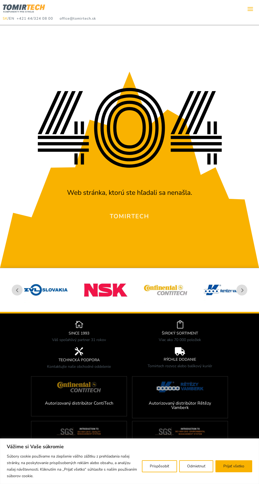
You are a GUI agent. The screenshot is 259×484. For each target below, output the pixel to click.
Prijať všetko (233, 466)
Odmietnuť (196, 466)
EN (11, 18)
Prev (17, 290)
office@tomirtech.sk (78, 18)
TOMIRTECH (129, 216)
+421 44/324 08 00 (33, 18)
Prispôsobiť (159, 466)
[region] (129, 461)
